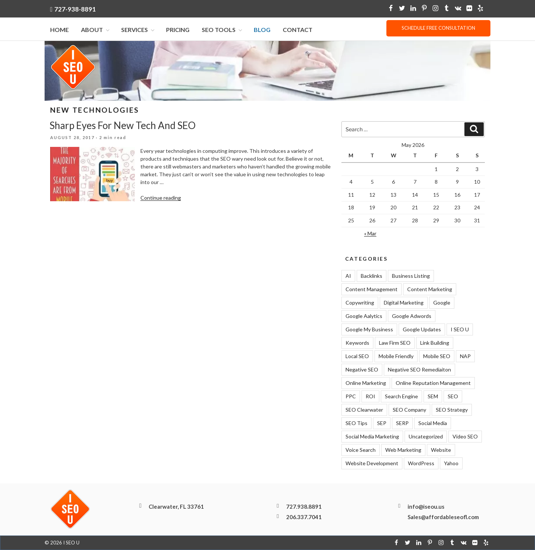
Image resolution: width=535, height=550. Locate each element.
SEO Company (409, 410)
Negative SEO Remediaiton (419, 370)
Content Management (372, 289)
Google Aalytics (364, 316)
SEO (453, 396)
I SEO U (460, 330)
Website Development (372, 463)
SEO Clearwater (364, 410)
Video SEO (465, 437)
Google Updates (422, 330)
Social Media (432, 423)
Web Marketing (403, 450)
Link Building (434, 343)
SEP (381, 423)
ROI (370, 396)
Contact (297, 29)
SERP (402, 423)
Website (441, 450)
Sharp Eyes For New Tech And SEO (122, 126)
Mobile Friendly (396, 356)
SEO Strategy (452, 410)
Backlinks (371, 276)
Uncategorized (426, 437)
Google (441, 303)
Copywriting (360, 303)
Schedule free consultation (438, 28)
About (96, 29)
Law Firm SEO (395, 343)
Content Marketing (429, 289)
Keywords (357, 343)
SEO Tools (222, 29)
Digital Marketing (404, 303)
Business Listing (411, 276)
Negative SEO (362, 370)
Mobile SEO (436, 356)
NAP (465, 356)
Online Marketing (366, 383)
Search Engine (401, 396)
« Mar (370, 233)
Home (59, 29)
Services (138, 29)
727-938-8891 (75, 9)
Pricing (177, 29)
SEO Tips (356, 423)
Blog (262, 29)
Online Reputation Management (433, 383)
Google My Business (369, 330)
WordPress (421, 463)
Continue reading (160, 198)
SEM (433, 396)
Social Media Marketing (372, 437)
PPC (351, 396)
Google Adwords (411, 316)
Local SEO (357, 356)
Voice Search (361, 450)
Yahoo (451, 463)
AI (348, 276)
